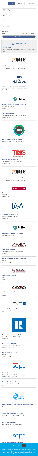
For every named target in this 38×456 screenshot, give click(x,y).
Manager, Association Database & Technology (14, 258)
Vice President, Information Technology (12, 177)
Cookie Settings (17, 445)
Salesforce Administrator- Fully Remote (12, 233)
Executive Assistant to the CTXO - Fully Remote (14, 104)
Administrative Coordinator (9, 275)
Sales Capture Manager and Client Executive (13, 86)
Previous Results (19, 37)
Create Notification (30, 33)
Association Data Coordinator (10, 214)
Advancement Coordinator (9, 249)
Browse (12, 3)
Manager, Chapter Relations (9, 352)
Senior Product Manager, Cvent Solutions (12, 413)
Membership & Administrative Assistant (12, 139)
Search (5, 3)
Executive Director (7, 47)
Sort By (3, 33)
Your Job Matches (30, 3)
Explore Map (20, 3)
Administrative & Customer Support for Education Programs (17, 404)
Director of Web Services (8, 192)
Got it (23, 445)
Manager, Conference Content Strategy (12, 334)
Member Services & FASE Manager (10, 343)
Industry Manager (6, 372)
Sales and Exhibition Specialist (10, 159)
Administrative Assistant (8, 113)
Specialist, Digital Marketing (9, 308)
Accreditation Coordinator (9, 422)
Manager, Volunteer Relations (10, 65)
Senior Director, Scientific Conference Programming (15, 292)
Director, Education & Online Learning (12, 381)
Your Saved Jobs (19, 6)
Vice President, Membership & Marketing (12, 442)
